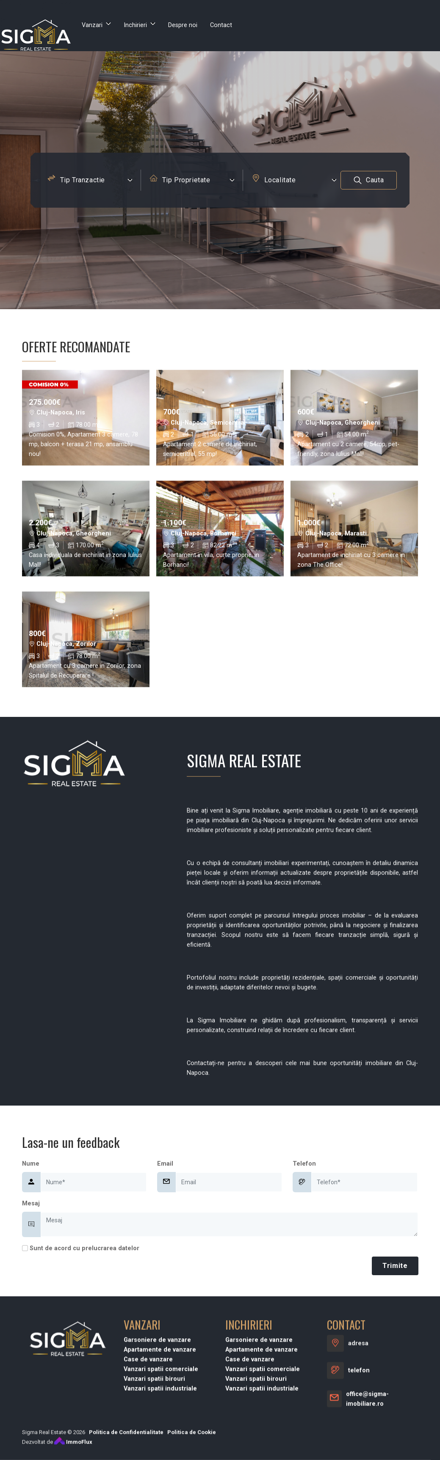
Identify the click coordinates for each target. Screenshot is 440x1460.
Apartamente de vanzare (160, 1446)
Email (165, 1163)
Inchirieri (135, 25)
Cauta (369, 182)
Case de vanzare (148, 1456)
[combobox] (89, 183)
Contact (221, 25)
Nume (30, 1163)
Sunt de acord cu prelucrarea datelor (80, 1248)
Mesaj (31, 1203)
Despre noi (182, 25)
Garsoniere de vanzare (157, 1436)
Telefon (304, 1163)
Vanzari (92, 25)
